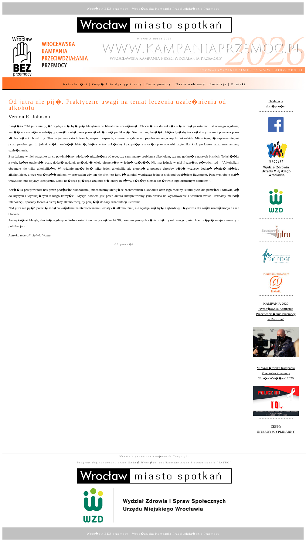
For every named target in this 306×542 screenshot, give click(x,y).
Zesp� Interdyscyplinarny (117, 84)
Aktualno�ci (75, 84)
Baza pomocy (158, 84)
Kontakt (238, 84)
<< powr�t (124, 244)
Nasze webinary (190, 84)
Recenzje (217, 84)
